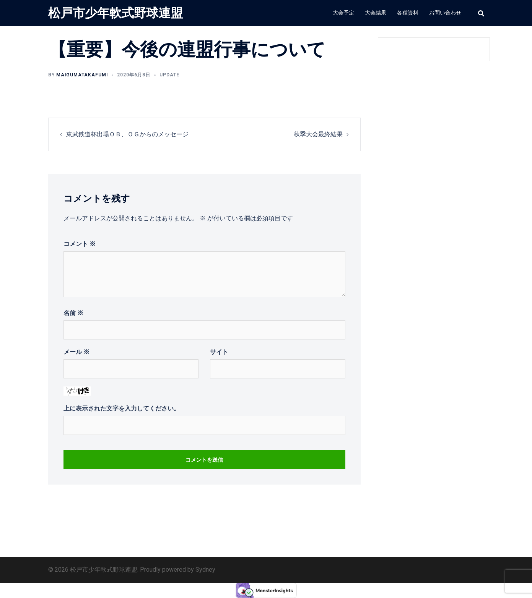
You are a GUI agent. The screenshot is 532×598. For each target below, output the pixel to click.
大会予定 (343, 13)
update (169, 75)
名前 (73, 313)
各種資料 (407, 13)
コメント (79, 243)
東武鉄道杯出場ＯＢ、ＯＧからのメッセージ (127, 134)
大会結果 (375, 13)
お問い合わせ (445, 13)
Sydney (205, 569)
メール (76, 352)
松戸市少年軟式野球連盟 (115, 13)
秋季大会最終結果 (318, 134)
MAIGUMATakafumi (82, 75)
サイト (219, 352)
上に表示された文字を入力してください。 (121, 408)
